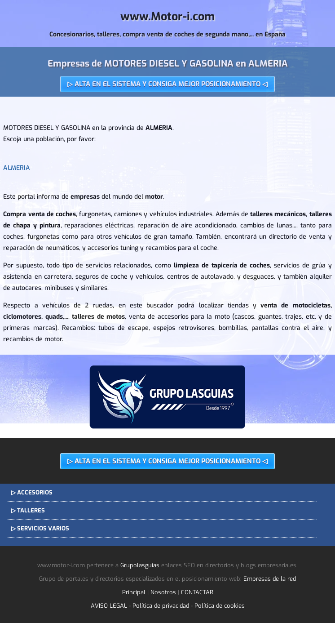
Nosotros (163, 592)
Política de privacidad (160, 606)
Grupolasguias (139, 565)
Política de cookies (219, 606)
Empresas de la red (269, 579)
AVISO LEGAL (109, 606)
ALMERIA (16, 168)
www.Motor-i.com (167, 16)
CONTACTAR (197, 592)
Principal (133, 592)
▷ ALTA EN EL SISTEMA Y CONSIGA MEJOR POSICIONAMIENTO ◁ (167, 84)
